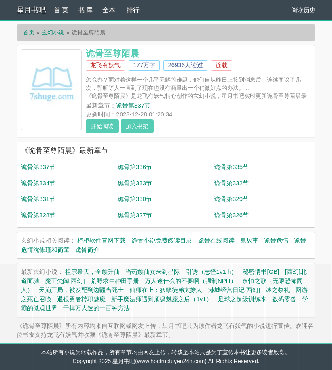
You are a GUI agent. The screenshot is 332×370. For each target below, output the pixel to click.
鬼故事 (249, 240)
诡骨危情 (276, 240)
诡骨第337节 (133, 105)
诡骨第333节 (135, 183)
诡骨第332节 (231, 183)
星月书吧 (31, 10)
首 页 (61, 9)
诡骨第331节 (38, 198)
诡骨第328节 (38, 214)
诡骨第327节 (135, 214)
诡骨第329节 (231, 198)
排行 (133, 9)
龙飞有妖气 (105, 64)
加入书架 (137, 126)
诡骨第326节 (231, 214)
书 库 (85, 9)
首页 (28, 32)
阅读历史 (303, 9)
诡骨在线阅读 (216, 240)
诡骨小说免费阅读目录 (161, 240)
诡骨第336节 (135, 166)
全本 (108, 9)
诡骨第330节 (135, 198)
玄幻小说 (53, 32)
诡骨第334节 (38, 183)
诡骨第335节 (231, 166)
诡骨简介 (87, 249)
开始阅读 (102, 126)
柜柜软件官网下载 (101, 240)
